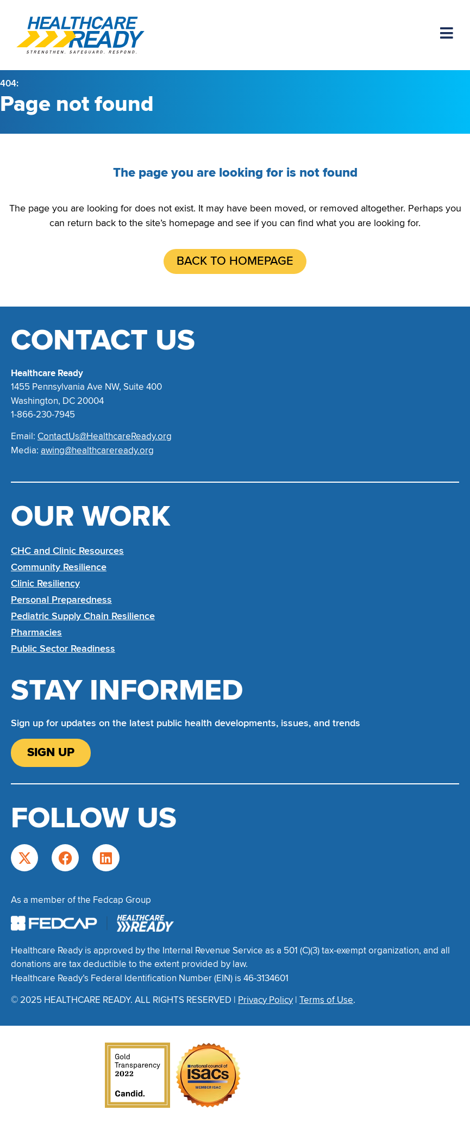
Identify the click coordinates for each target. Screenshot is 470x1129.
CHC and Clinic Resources (67, 551)
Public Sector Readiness (63, 648)
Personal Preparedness (61, 600)
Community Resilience (58, 567)
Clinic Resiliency (45, 583)
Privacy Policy (265, 1000)
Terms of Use (326, 1000)
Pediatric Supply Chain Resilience (83, 616)
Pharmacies (36, 632)
